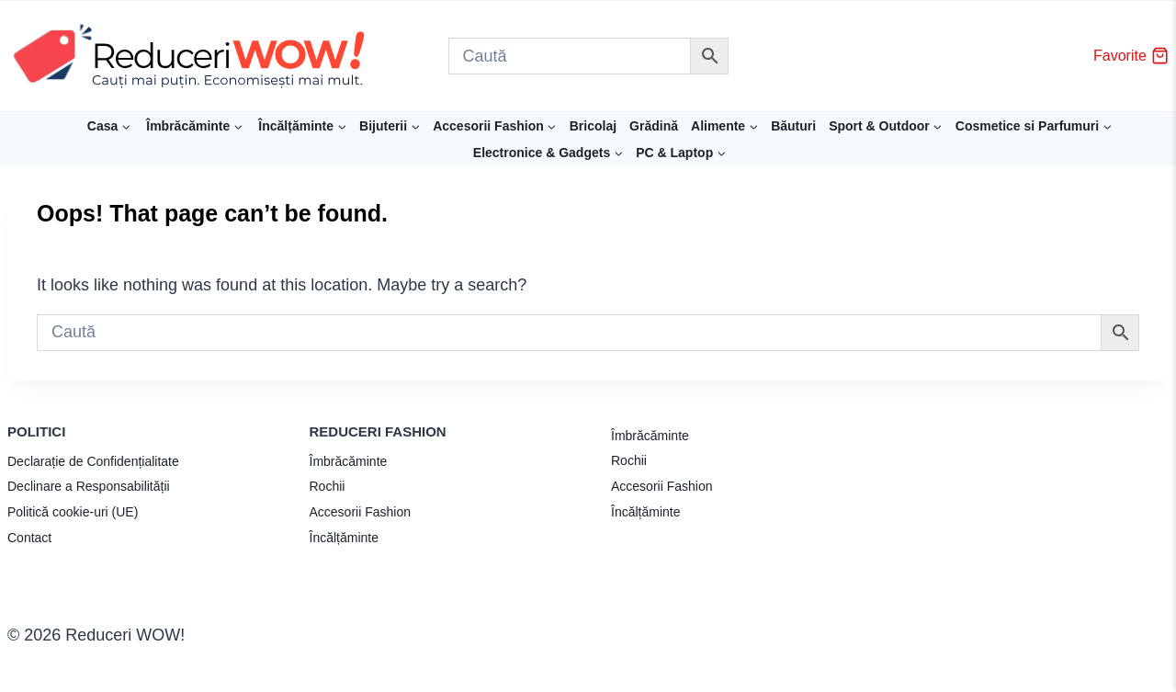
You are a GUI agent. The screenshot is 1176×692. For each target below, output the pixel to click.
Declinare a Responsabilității (88, 486)
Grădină (653, 126)
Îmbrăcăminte (349, 461)
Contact (29, 537)
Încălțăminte (344, 537)
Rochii (327, 486)
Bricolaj (593, 126)
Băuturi (793, 126)
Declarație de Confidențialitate (93, 461)
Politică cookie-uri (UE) (72, 512)
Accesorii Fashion (361, 512)
